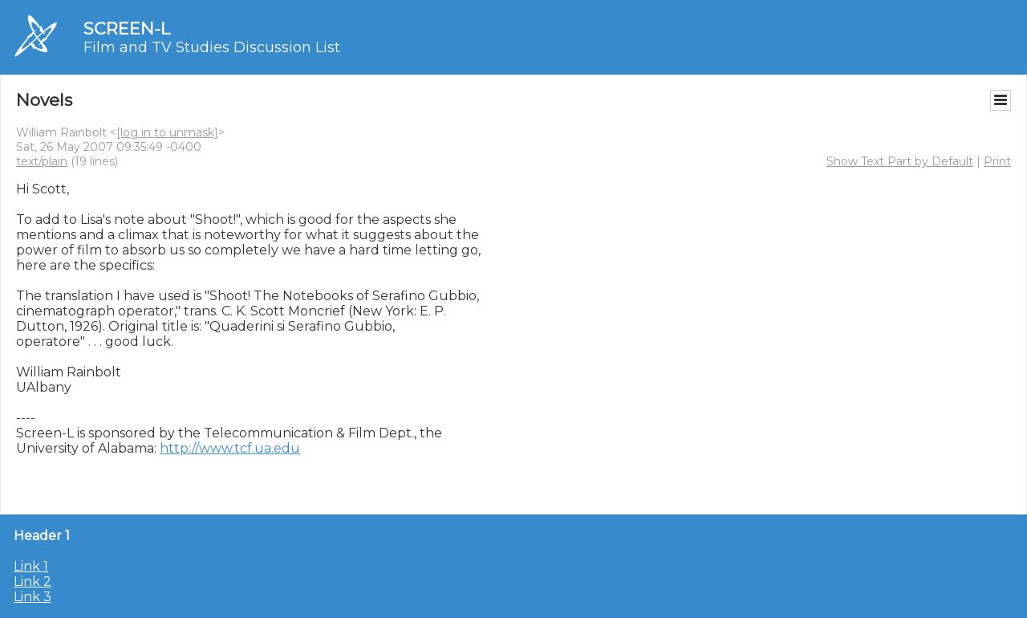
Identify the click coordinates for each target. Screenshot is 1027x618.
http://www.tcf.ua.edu (230, 448)
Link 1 (31, 566)
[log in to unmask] (167, 132)
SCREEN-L (126, 28)
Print (997, 161)
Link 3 (32, 596)
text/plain (41, 161)
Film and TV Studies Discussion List (211, 47)
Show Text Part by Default (899, 161)
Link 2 (32, 581)
